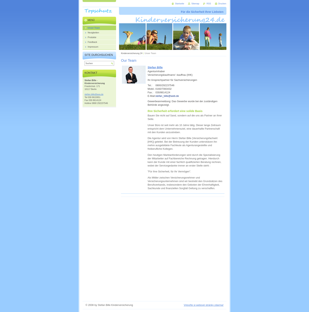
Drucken (222, 3)
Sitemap (195, 3)
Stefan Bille (155, 67)
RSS (209, 3)
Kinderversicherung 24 (131, 53)
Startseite (179, 3)
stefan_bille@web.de (167, 95)
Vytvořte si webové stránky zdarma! (203, 305)
